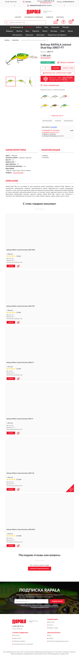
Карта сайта (17, 637)
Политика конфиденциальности (58, 640)
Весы (27, 31)
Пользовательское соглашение (23, 643)
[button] (45, 2)
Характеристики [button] (47, 120)
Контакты (60, 17)
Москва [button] (54, 127)
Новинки (49, 17)
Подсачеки (29, 35)
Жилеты (19, 31)
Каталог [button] (18, 17)
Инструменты (17, 35)
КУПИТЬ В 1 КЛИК (68, 68)
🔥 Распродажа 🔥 (16, 27)
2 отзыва (18, 535)
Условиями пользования (37, 606)
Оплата (50, 624)
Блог (49, 634)
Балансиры (55, 27)
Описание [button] (58, 120)
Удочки (70, 31)
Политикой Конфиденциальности (49, 604)
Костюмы (54, 31)
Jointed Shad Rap (18, 172)
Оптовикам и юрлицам (34, 17)
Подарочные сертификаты (57, 35)
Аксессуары (40, 35)
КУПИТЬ (11, 265)
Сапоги (44, 31)
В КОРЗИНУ (56, 68)
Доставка (51, 621)
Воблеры (29, 27)
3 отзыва (18, 479)
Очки (46, 27)
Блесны (38, 27)
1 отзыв (18, 256)
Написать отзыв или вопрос (39, 567)
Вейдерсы (9, 31)
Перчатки (35, 31)
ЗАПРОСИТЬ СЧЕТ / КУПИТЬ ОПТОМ (57, 73)
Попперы (66, 27)
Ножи (62, 31)
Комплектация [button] (68, 120)
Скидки (50, 637)
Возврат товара (53, 627)
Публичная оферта (19, 640)
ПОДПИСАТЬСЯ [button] (57, 600)
